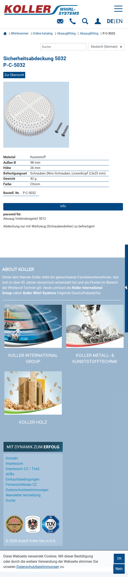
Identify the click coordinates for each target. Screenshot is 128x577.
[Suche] (63, 46)
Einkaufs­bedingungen (22, 479)
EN (119, 21)
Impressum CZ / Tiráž (22, 469)
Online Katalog (43, 33)
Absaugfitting (66, 33)
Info (63, 206)
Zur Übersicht (14, 75)
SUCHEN (86, 23)
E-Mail (61, 23)
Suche (10, 500)
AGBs (10, 474)
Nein (119, 569)
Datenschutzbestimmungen (37, 567)
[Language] (106, 47)
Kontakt (12, 458)
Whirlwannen (19, 33)
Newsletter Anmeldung (23, 495)
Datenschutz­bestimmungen (27, 490)
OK (119, 558)
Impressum (14, 463)
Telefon (73, 23)
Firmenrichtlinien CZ (21, 485)
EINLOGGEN (98, 23)
